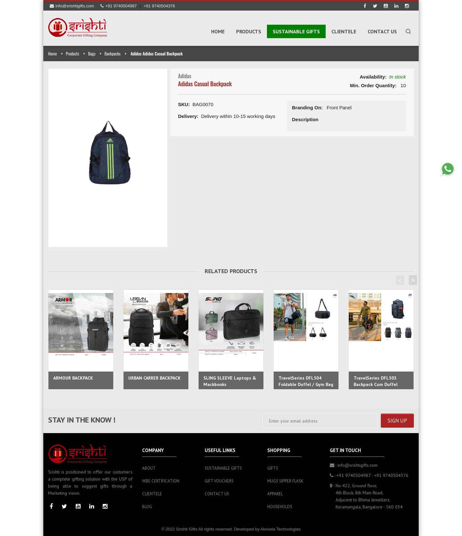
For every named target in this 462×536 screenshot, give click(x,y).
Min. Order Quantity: (373, 83)
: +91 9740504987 (350, 473)
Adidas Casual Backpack (205, 81)
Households (279, 504)
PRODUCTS (248, 31)
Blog (147, 504)
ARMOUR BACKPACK (73, 375)
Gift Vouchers (219, 478)
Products (72, 51)
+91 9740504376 (159, 6)
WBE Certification (160, 478)
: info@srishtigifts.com (354, 462)
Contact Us (382, 31)
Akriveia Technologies (281, 526)
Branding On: (307, 105)
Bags (92, 51)
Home (218, 31)
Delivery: (188, 113)
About (149, 465)
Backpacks (113, 51)
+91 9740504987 (118, 6)
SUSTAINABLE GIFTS (296, 31)
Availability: (373, 74)
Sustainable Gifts (223, 465)
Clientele (343, 31)
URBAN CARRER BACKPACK (154, 375)
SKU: (184, 102)
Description (305, 117)
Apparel (275, 491)
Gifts (272, 465)
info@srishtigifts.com (72, 6)
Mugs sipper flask (285, 478)
